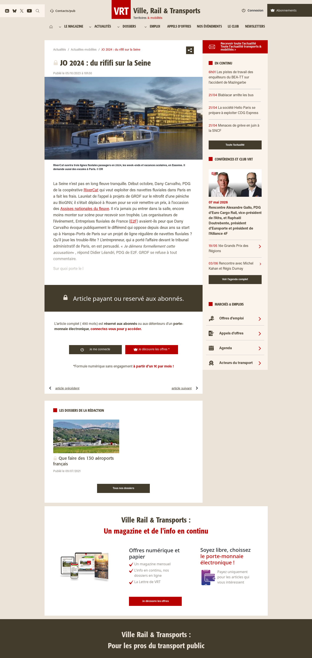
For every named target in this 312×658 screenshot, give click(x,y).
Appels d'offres (231, 333)
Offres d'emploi (231, 318)
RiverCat (91, 190)
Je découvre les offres (155, 601)
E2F (133, 222)
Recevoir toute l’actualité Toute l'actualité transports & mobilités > (241, 46)
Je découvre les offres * (152, 349)
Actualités (59, 49)
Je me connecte (95, 349)
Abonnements (284, 10)
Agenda (225, 348)
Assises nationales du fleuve (84, 209)
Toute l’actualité (235, 145)
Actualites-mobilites (84, 49)
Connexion (252, 10)
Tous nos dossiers (123, 488)
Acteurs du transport (236, 363)
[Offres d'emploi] (260, 318)
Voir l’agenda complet (235, 279)
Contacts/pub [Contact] (62, 11)
